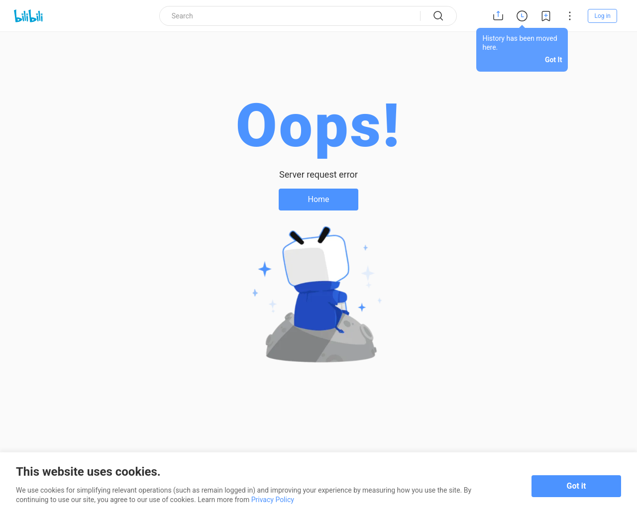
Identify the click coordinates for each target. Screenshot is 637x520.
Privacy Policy (272, 500)
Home (318, 199)
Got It (553, 60)
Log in (602, 15)
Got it (576, 486)
